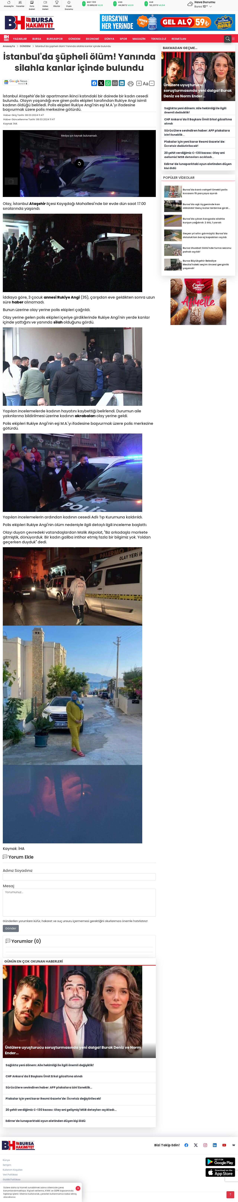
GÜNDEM (74, 39)
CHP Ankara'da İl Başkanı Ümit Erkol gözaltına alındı (44, 1076)
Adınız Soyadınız (18, 870)
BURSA (36, 39)
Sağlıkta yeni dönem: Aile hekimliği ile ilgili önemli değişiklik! (50, 1065)
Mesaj (8, 886)
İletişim (7, 1165)
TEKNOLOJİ (158, 39)
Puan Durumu (68, 5)
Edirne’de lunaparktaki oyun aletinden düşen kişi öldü (46, 1121)
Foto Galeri (32, 5)
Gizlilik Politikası (11, 1179)
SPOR (123, 39)
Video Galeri (45, 5)
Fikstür (56, 4)
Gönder (10, 928)
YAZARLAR (20, 39)
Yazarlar (20, 4)
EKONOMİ (92, 39)
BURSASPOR (55, 39)
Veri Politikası (10, 1174)
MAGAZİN (139, 39)
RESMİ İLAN (179, 39)
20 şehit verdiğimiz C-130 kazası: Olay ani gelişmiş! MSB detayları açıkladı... (61, 1110)
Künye (6, 1160)
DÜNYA (109, 39)
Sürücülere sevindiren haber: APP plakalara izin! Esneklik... (49, 1087)
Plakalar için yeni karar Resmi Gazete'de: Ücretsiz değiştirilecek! (53, 1099)
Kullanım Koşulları (12, 1169)
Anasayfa (9, 4)
